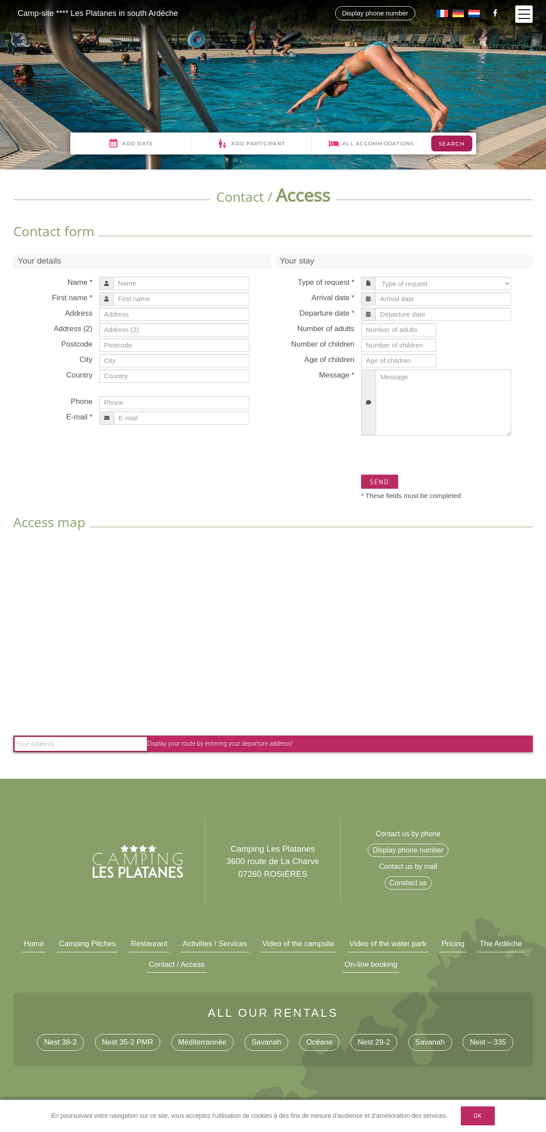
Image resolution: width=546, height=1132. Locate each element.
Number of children (322, 344)
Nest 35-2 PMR (127, 1042)
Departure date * (326, 313)
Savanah (266, 1042)
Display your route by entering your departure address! (154, 743)
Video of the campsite (298, 944)
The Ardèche (500, 944)
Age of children (329, 359)
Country (79, 375)
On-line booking (371, 964)
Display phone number (375, 13)
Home (34, 944)
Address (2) (73, 329)
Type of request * (325, 282)
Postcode (77, 344)
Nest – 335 (488, 1042)
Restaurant (149, 944)
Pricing (452, 944)
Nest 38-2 (60, 1042)
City (85, 359)
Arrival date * (333, 298)
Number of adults (325, 329)
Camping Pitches (87, 944)
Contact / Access (177, 964)
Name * (80, 282)
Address (78, 313)
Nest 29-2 (374, 1042)
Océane (319, 1042)
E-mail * (79, 417)
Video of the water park (388, 944)
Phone (81, 401)
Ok (478, 1116)
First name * (72, 298)
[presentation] (428, 455)
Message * (336, 375)
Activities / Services (215, 944)
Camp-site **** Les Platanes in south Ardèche (98, 13)
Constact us (407, 883)
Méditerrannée (202, 1042)
